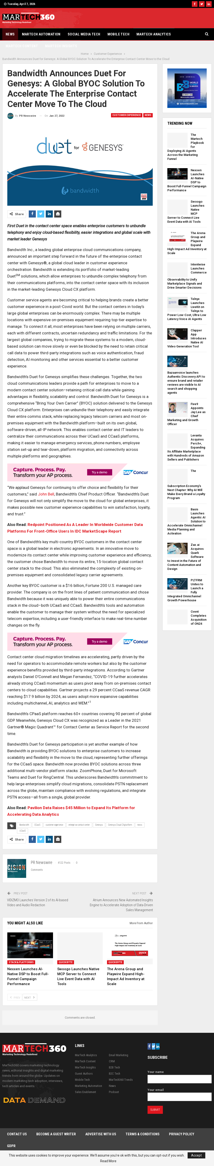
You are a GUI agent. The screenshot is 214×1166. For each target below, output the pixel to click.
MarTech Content (85, 1061)
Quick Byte (66, 962)
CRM (112, 1061)
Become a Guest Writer (56, 1134)
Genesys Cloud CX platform (120, 825)
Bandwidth (24, 825)
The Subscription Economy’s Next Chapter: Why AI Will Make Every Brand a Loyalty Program (186, 484)
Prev (14, 997)
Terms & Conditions (143, 1134)
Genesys (99, 825)
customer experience (54, 825)
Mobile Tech (118, 34)
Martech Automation (41, 34)
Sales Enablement (85, 1092)
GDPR (11, 1146)
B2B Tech (114, 1067)
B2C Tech (114, 1073)
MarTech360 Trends (121, 1079)
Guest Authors (84, 1073)
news (139, 825)
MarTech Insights (85, 1067)
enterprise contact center (79, 825)
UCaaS (22, 830)
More (183, 34)
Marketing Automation (88, 1086)
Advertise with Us (100, 1134)
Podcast (114, 1092)
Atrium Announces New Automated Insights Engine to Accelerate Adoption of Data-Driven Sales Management (121, 905)
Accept (196, 1155)
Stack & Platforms (21, 962)
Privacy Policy (181, 1134)
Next (30, 997)
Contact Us (17, 1134)
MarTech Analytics (153, 34)
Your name (180, 1075)
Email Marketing (118, 1055)
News (10, 34)
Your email (180, 1093)
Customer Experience (126, 115)
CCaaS (37, 825)
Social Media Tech (84, 34)
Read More (108, 1161)
